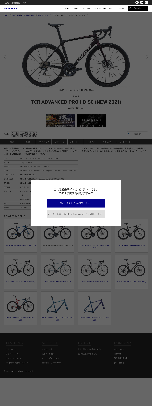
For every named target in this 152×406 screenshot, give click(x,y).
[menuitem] (6, 2)
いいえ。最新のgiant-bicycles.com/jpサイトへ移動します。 (76, 214)
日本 (25, 3)
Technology (99, 8)
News (121, 8)
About (112, 8)
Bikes (67, 8)
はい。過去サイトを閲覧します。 (76, 203)
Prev (5, 56)
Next (147, 56)
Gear (76, 8)
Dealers (86, 8)
